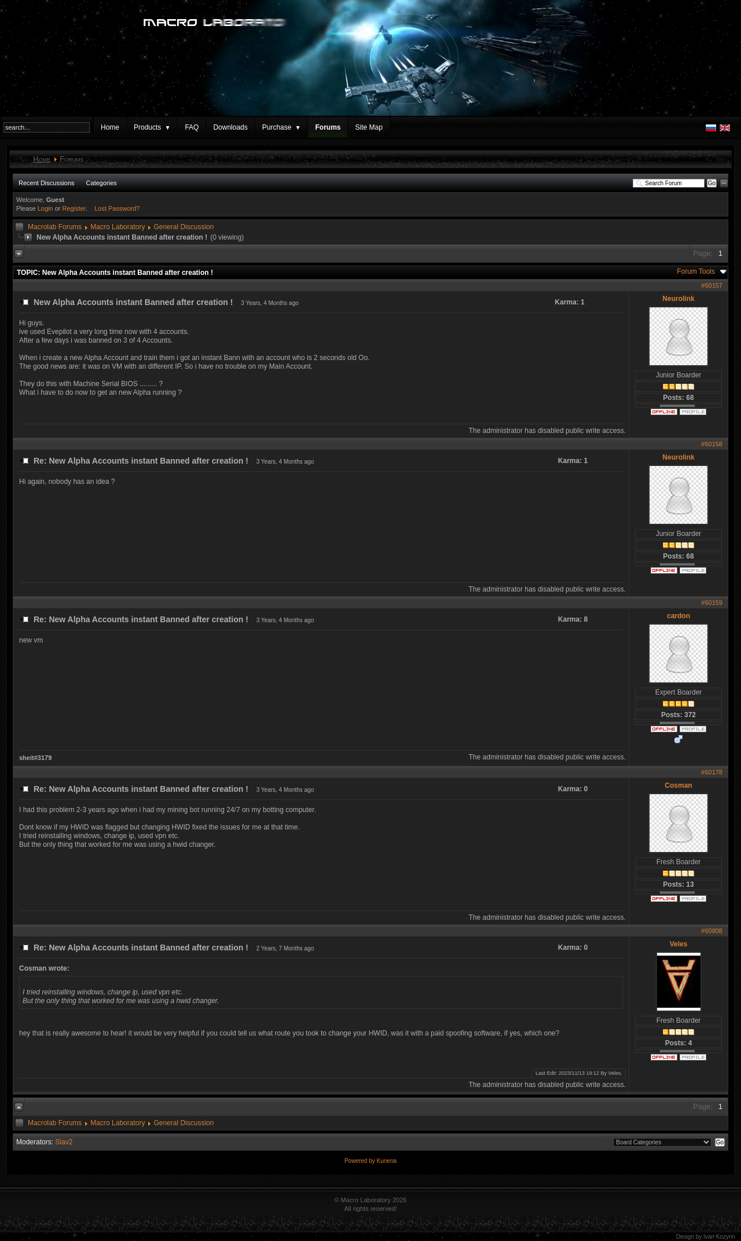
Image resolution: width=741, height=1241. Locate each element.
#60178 (711, 772)
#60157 (711, 285)
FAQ (192, 127)
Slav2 (63, 1142)
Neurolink (678, 299)
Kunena (387, 1161)
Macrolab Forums (55, 227)
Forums (327, 127)
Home (110, 127)
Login (45, 208)
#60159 (711, 602)
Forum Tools (696, 271)
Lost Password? (117, 208)
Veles (679, 944)
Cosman (678, 785)
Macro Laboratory (117, 227)
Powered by (360, 1161)
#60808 (711, 930)
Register (74, 208)
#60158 (711, 443)
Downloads (230, 127)
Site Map (368, 127)
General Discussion (183, 227)
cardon (678, 616)
